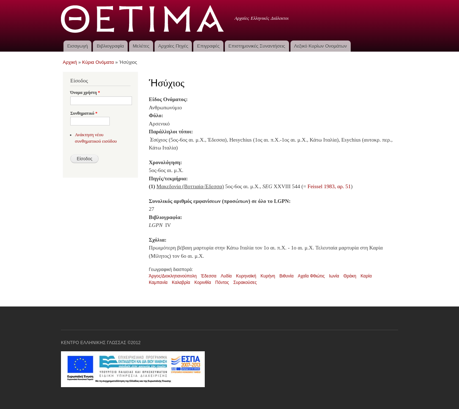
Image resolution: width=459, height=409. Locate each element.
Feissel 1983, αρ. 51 (329, 186)
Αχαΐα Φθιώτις (311, 276)
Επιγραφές (208, 46)
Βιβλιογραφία (110, 46)
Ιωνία (334, 276)
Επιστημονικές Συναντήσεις (256, 46)
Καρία (366, 276)
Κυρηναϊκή (246, 276)
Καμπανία (158, 282)
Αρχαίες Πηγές (173, 46)
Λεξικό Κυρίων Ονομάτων (320, 46)
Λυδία (226, 276)
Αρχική (70, 62)
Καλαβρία (181, 282)
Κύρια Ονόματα (98, 62)
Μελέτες (141, 46)
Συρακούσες (245, 282)
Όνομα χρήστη (85, 92)
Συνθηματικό (84, 113)
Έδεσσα (208, 276)
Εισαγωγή (77, 46)
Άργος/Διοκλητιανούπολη (173, 276)
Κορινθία (202, 282)
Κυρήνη (267, 276)
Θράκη (350, 276)
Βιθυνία (286, 276)
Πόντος (222, 282)
